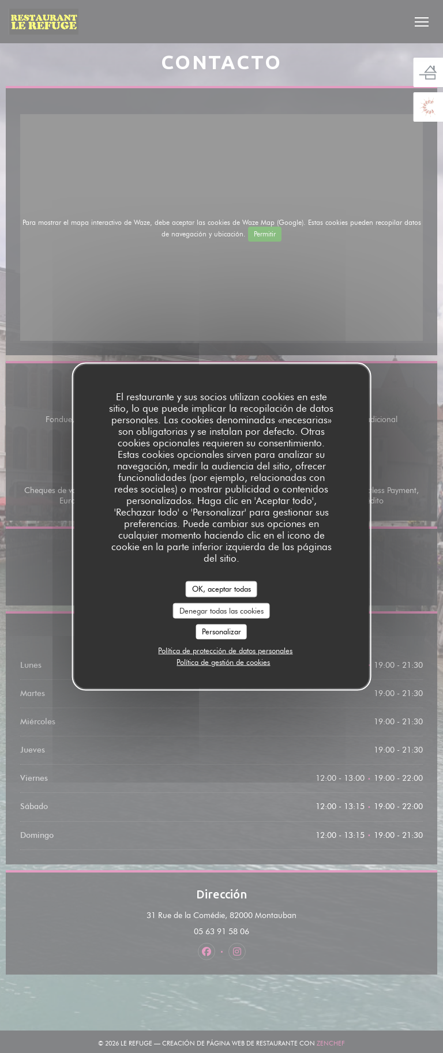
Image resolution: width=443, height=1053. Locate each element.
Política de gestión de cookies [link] (223, 661)
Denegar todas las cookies (221, 610)
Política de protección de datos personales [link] (225, 650)
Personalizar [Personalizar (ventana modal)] (221, 631)
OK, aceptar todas (221, 588)
